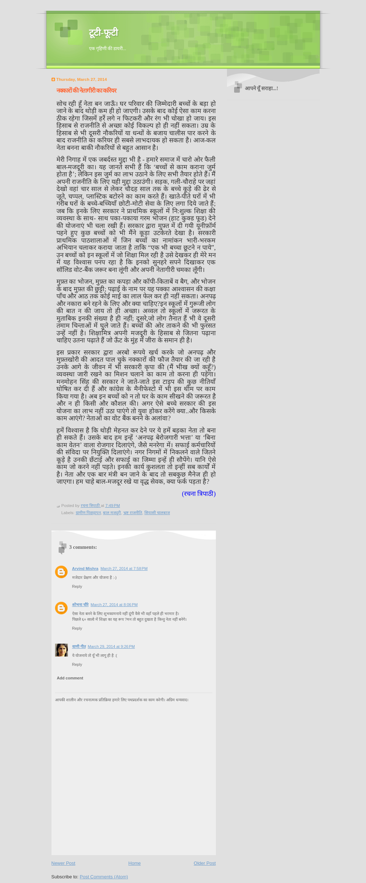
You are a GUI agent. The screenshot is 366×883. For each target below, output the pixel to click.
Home (134, 863)
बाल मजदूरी (112, 513)
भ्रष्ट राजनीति (132, 513)
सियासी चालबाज (157, 513)
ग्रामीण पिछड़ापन (88, 513)
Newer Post (63, 863)
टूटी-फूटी (103, 33)
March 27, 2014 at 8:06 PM (114, 605)
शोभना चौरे (80, 605)
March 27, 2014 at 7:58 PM (124, 568)
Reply (77, 586)
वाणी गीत (79, 646)
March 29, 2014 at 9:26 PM (111, 646)
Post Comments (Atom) (104, 876)
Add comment (70, 678)
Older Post (205, 863)
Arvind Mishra (85, 568)
